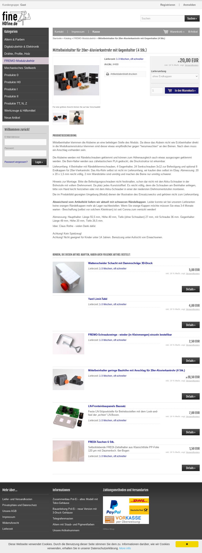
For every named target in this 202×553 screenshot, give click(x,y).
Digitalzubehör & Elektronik (21, 46)
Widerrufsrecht (10, 522)
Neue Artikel (12, 117)
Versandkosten (191, 65)
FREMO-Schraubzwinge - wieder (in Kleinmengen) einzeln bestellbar (130, 334)
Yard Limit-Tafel (97, 298)
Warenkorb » (184, 31)
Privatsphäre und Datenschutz (19, 505)
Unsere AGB (9, 511)
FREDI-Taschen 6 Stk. (101, 441)
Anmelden (189, 4)
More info (125, 548)
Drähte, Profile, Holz (17, 53)
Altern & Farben (14, 39)
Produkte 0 (11, 75)
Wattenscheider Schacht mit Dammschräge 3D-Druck (120, 263)
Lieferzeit (7, 528)
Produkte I (11, 89)
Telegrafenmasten (63, 518)
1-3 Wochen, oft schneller (129, 59)
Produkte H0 (12, 82)
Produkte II (11, 96)
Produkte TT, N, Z (15, 103)
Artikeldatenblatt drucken (123, 74)
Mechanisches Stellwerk (20, 68)
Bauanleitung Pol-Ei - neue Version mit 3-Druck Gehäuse (75, 510)
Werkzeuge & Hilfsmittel (19, 110)
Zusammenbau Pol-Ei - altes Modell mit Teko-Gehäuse (75, 501)
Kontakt (59, 31)
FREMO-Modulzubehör (19, 60)
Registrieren (167, 4)
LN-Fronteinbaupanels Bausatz (107, 406)
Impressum (78, 31)
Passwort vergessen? (16, 162)
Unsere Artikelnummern (66, 530)
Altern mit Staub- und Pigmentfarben (73, 524)
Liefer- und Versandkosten (17, 499)
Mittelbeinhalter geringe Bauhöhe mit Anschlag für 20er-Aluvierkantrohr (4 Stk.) (136, 370)
